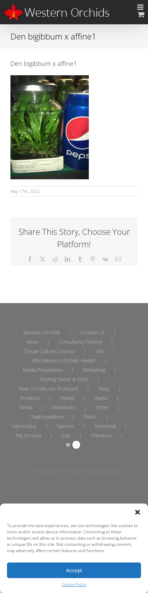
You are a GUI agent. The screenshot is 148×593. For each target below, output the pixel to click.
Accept (74, 570)
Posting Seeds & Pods (64, 379)
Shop (103, 388)
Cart (66, 435)
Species (65, 426)
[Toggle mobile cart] (141, 14)
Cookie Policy (74, 584)
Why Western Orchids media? (64, 360)
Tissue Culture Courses (49, 351)
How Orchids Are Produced (48, 388)
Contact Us (92, 332)
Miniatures (64, 407)
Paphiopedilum (47, 416)
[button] (137, 512)
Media (25, 407)
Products (30, 398)
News (32, 341)
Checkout (101, 435)
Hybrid (67, 398)
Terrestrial (105, 426)
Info (99, 351)
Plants (90, 416)
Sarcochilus (24, 426)
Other (102, 407)
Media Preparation (43, 370)
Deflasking (94, 370)
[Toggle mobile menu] (141, 7)
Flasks (101, 398)
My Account (28, 435)
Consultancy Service (80, 341)
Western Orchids (41, 332)
